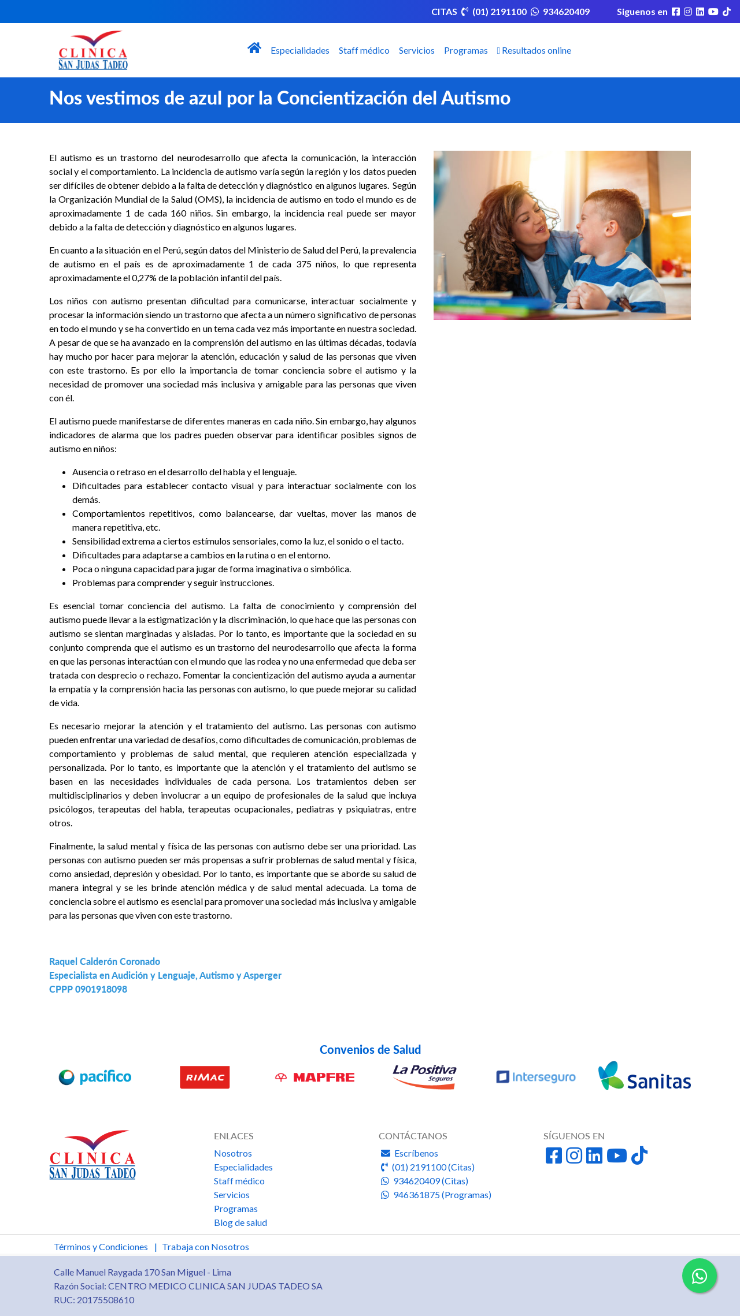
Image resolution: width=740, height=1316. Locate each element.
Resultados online (534, 49)
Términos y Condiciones (101, 1246)
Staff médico (364, 49)
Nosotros (233, 1152)
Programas (466, 49)
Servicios (417, 49)
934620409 (559, 11)
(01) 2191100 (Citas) (427, 1166)
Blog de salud (240, 1222)
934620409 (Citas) (423, 1180)
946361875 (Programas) (435, 1194)
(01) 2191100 (493, 11)
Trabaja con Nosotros (205, 1246)
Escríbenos (408, 1152)
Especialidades (300, 49)
